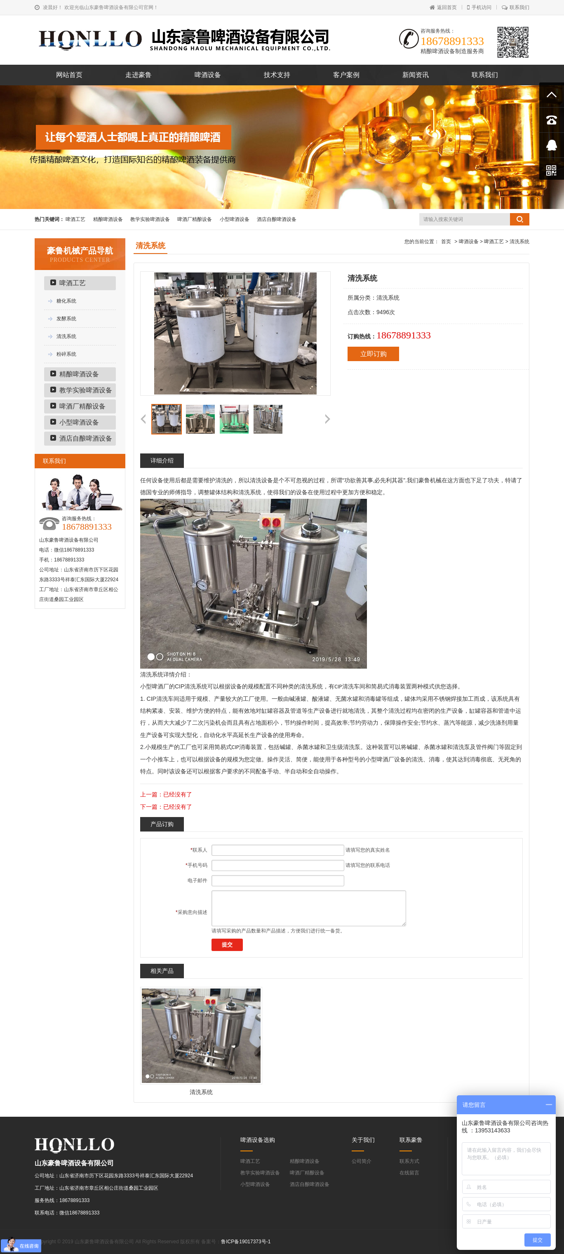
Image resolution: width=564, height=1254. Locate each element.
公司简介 (361, 1161)
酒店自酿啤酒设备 (276, 219)
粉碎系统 (66, 354)
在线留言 (409, 1173)
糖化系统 (66, 301)
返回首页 (443, 7)
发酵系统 (66, 319)
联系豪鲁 (411, 1140)
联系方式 (409, 1161)
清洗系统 (66, 336)
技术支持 (277, 74)
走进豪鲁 (138, 74)
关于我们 (363, 1140)
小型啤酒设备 (234, 219)
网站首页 (69, 74)
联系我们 (515, 7)
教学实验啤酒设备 (150, 219)
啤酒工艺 (75, 219)
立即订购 (373, 353)
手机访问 (479, 7)
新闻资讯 (415, 74)
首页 (446, 241)
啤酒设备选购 (257, 1140)
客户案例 (346, 74)
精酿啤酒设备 (108, 219)
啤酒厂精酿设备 (194, 219)
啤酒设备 (208, 74)
